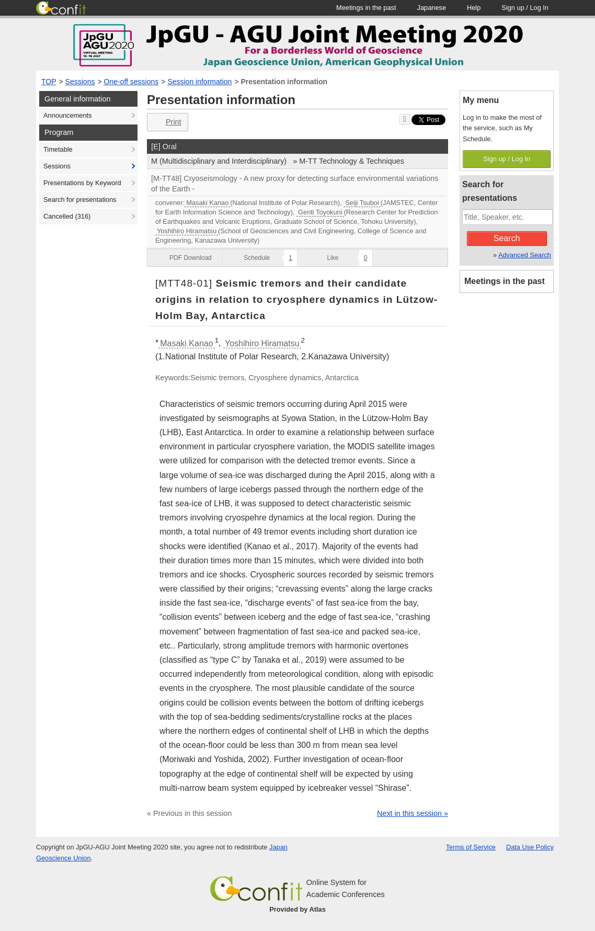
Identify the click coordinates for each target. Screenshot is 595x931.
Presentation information (284, 81)
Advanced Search (524, 255)
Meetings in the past (504, 281)
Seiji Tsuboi (362, 203)
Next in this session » (412, 813)
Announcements (67, 115)
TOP (48, 81)
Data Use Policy (530, 847)
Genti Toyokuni (320, 212)
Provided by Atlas (297, 909)
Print (166, 122)
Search (507, 238)
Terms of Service (471, 847)
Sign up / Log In (506, 159)
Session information (199, 81)
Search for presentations (79, 199)
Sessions (80, 81)
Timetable (58, 149)
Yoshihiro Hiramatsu (186, 231)
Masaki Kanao (207, 203)
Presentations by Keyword (82, 183)
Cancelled (66, 216)
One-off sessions (131, 81)
